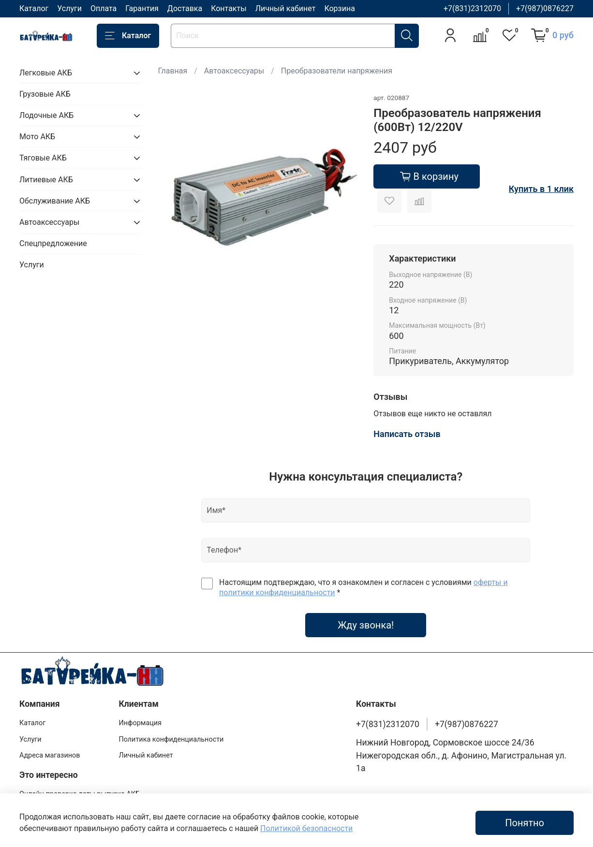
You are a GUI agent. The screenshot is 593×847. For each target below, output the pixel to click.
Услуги (69, 8)
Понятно (524, 823)
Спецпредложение (53, 243)
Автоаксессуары (234, 70)
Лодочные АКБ (46, 115)
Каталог (33, 8)
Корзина (339, 8)
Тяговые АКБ (43, 157)
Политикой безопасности (306, 828)
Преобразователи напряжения (336, 70)
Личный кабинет (285, 8)
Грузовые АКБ (45, 94)
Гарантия (142, 8)
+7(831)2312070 (472, 8)
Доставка (184, 8)
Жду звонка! (366, 625)
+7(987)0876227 (545, 8)
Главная (172, 70)
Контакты (228, 8)
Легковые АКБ (45, 72)
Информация (140, 723)
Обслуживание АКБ (54, 200)
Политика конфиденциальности (171, 739)
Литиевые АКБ (46, 179)
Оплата (103, 8)
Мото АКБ (37, 136)
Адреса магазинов (49, 755)
